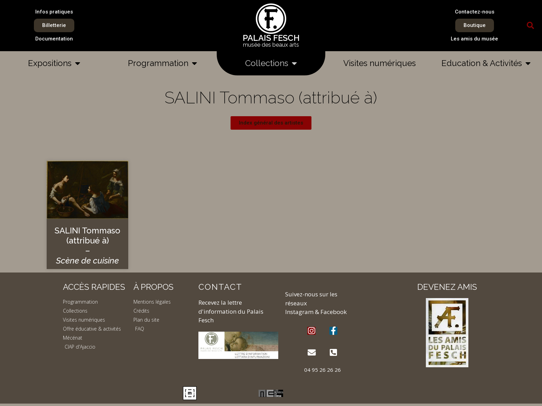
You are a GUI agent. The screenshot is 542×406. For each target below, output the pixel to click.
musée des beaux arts (271, 44)
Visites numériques (379, 63)
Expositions (54, 63)
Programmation (162, 63)
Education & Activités (486, 63)
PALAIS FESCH (271, 38)
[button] (531, 26)
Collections (271, 63)
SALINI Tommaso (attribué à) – (87, 245)
